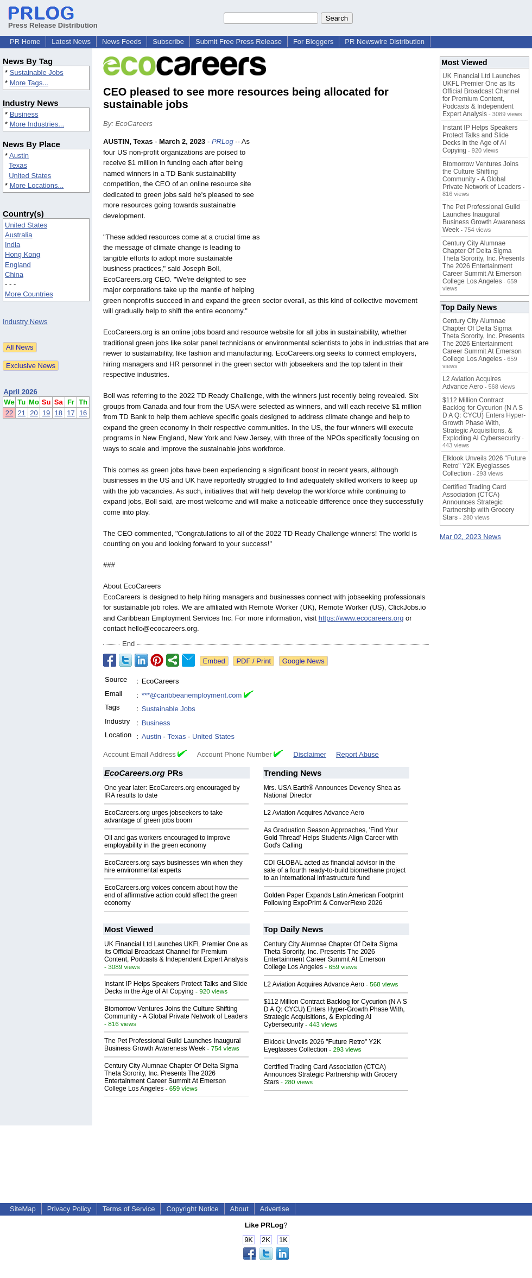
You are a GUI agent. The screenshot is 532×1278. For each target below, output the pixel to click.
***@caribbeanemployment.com (192, 695)
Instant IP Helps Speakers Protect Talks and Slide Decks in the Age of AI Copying (176, 987)
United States (30, 176)
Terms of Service (129, 1209)
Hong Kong (22, 254)
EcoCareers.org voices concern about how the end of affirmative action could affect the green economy (171, 895)
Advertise (274, 1209)
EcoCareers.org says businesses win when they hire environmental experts (173, 866)
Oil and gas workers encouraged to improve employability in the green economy (167, 841)
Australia (19, 235)
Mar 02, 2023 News (470, 537)
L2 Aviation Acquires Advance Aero (314, 813)
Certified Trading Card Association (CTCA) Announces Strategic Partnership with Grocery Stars (330, 1074)
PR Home (25, 41)
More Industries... (37, 124)
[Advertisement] (347, 216)
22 (9, 413)
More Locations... (37, 185)
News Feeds (121, 41)
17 (70, 413)
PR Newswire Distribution (385, 41)
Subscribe (168, 41)
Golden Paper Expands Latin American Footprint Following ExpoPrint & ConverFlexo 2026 (333, 899)
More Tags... (29, 83)
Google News (303, 661)
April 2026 (20, 392)
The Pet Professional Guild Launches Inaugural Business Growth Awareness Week (172, 1044)
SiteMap (23, 1209)
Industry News (25, 322)
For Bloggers (313, 41)
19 (46, 413)
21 (22, 413)
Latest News (71, 41)
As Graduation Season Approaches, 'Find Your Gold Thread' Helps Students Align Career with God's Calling (331, 837)
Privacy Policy (69, 1209)
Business (24, 114)
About (239, 1209)
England (18, 265)
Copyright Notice (192, 1209)
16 (83, 413)
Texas (18, 165)
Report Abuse (357, 754)
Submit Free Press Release (238, 41)
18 (58, 413)
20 (33, 413)
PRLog (222, 141)
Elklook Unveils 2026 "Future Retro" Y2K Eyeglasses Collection (322, 1045)
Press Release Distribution (53, 21)
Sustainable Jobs (37, 72)
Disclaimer (309, 754)
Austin (19, 155)
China (14, 274)
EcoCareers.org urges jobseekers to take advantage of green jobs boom (163, 816)
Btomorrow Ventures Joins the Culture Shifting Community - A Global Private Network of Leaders (176, 1012)
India (12, 245)
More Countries (29, 294)
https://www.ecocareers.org (361, 618)
